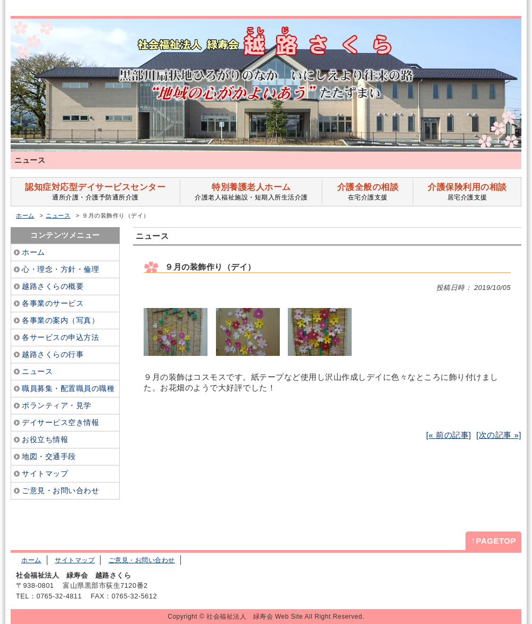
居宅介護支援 (467, 191)
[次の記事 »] (498, 434)
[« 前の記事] (448, 434)
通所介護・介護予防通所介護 (95, 191)
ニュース (58, 215)
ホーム (25, 215)
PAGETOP (493, 540)
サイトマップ (75, 560)
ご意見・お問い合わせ (142, 560)
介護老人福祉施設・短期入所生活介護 (251, 191)
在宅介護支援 (367, 191)
